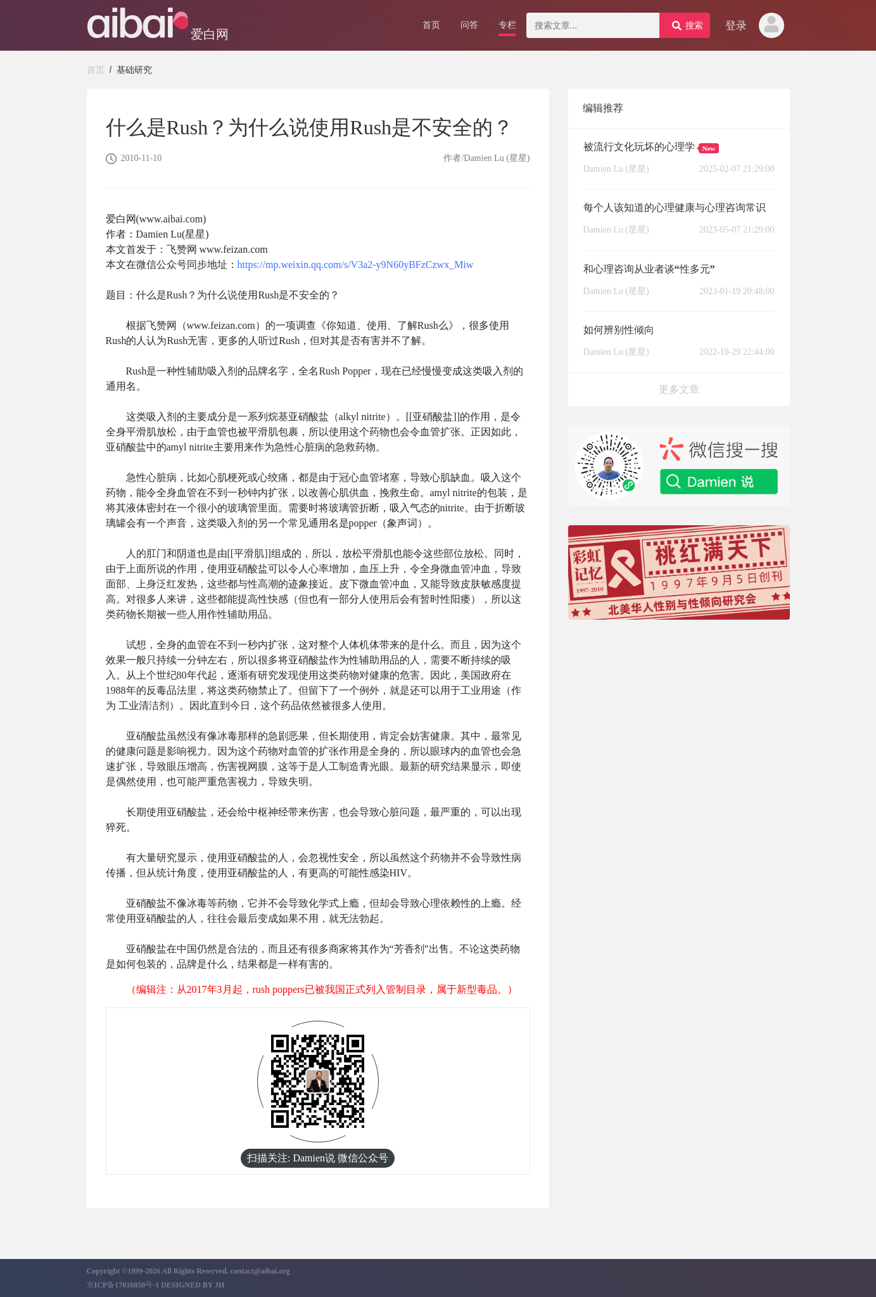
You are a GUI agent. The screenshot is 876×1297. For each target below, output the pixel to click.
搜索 (687, 25)
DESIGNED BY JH (192, 1285)
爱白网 (210, 34)
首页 (96, 70)
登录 (736, 26)
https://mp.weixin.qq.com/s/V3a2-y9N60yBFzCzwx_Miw (356, 264)
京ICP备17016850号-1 (124, 1285)
